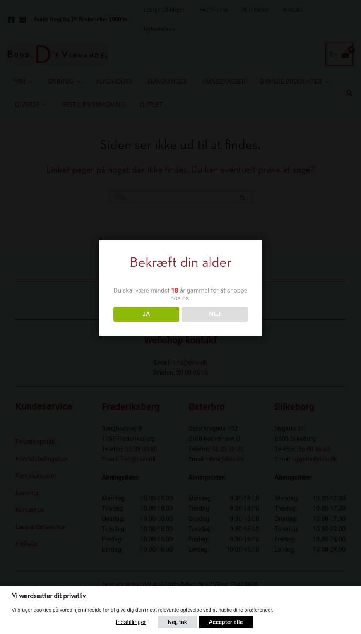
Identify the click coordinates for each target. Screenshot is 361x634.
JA (146, 314)
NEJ (215, 314)
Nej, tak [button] (176, 622)
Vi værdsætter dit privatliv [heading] (49, 597)
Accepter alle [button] (226, 622)
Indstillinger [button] (130, 622)
